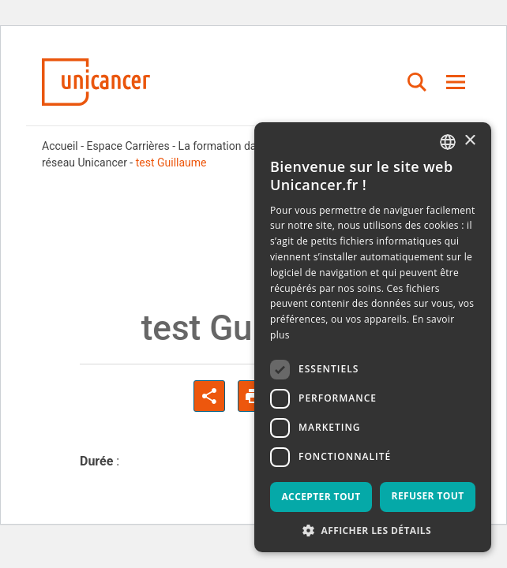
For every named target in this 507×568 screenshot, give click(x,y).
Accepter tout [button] (320, 496)
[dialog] (372, 337)
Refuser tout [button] (428, 496)
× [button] (469, 141)
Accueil (60, 146)
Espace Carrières (128, 146)
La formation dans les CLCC (246, 146)
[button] (372, 529)
